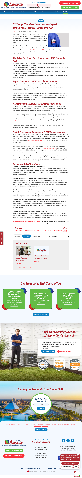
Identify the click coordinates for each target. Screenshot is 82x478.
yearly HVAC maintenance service (22, 120)
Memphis (62, 427)
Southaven (45, 429)
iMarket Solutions (33, 474)
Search (26, 238)
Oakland (76, 427)
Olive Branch (37, 429)
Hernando (40, 427)
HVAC (41, 21)
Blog (18, 31)
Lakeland (55, 427)
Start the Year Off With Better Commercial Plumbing (55, 232)
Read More (19, 265)
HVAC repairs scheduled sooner (50, 149)
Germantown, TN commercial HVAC (36, 50)
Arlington (4, 427)
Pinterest (72, 444)
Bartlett (10, 427)
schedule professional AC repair (36, 141)
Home (14, 31)
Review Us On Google (64, 355)
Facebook (63, 444)
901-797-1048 (41, 5)
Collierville (17, 427)
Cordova (24, 427)
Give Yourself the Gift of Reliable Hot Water (27, 232)
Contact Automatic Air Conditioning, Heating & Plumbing (29, 222)
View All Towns (41, 433)
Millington (69, 427)
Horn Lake (48, 427)
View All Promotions (41, 317)
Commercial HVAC (21, 269)
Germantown (30, 269)
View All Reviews (48, 354)
